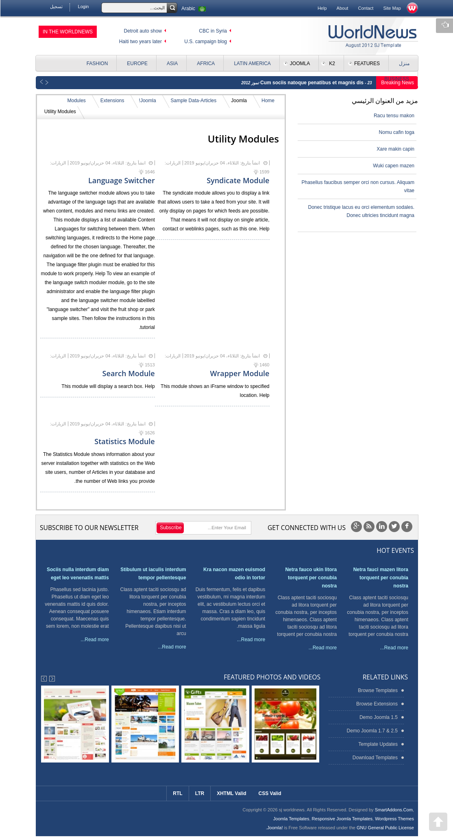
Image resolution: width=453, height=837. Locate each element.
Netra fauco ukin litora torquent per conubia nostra (310, 578)
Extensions (112, 100)
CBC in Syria (212, 31)
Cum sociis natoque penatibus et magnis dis (312, 82)
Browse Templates (377, 690)
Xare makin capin (395, 149)
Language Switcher (121, 180)
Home (267, 100)
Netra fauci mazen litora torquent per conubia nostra (380, 578)
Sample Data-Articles (193, 100)
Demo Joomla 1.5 (378, 717)
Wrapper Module (239, 373)
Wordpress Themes (394, 818)
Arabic (194, 8)
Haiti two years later (140, 41)
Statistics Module (124, 441)
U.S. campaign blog (205, 41)
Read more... (394, 648)
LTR (199, 793)
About (342, 8)
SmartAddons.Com (393, 809)
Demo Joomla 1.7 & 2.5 (371, 731)
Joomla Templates (291, 818)
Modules (76, 100)
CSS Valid (269, 793)
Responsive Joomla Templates (341, 818)
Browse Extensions (376, 704)
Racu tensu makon (393, 115)
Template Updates (377, 744)
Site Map (392, 8)
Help (322, 8)
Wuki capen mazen (393, 166)
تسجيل (56, 6)
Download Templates (374, 757)
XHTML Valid (231, 793)
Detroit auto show (142, 31)
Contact (365, 8)
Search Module (128, 373)
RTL (177, 793)
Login (83, 6)
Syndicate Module (237, 180)
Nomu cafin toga (396, 132)
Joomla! (147, 100)
